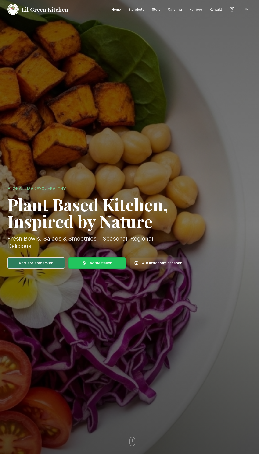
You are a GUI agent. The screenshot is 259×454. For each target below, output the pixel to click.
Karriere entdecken (36, 263)
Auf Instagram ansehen (158, 263)
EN (246, 9)
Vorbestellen (97, 263)
